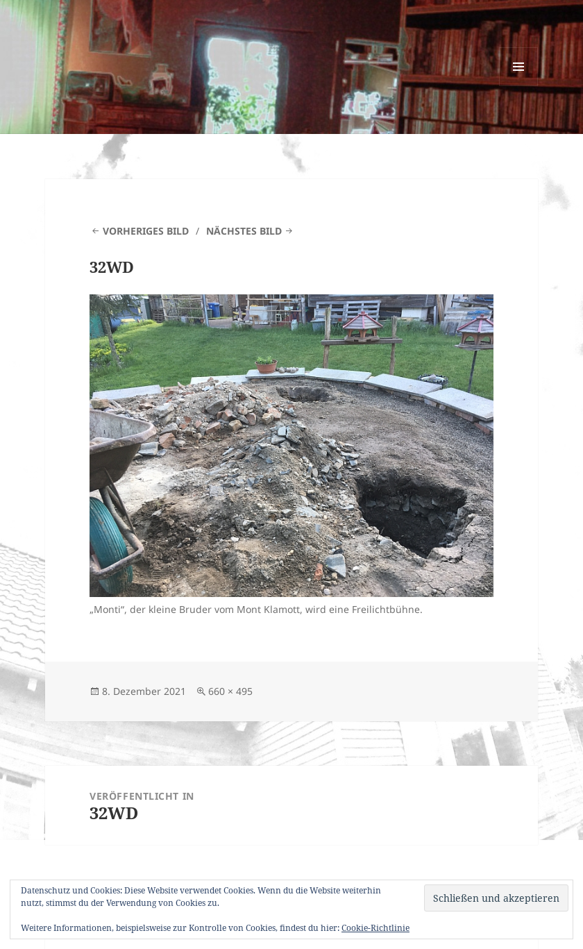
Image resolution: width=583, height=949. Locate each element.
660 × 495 (230, 691)
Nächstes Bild (244, 230)
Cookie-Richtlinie (375, 928)
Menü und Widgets (519, 85)
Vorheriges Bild (146, 230)
